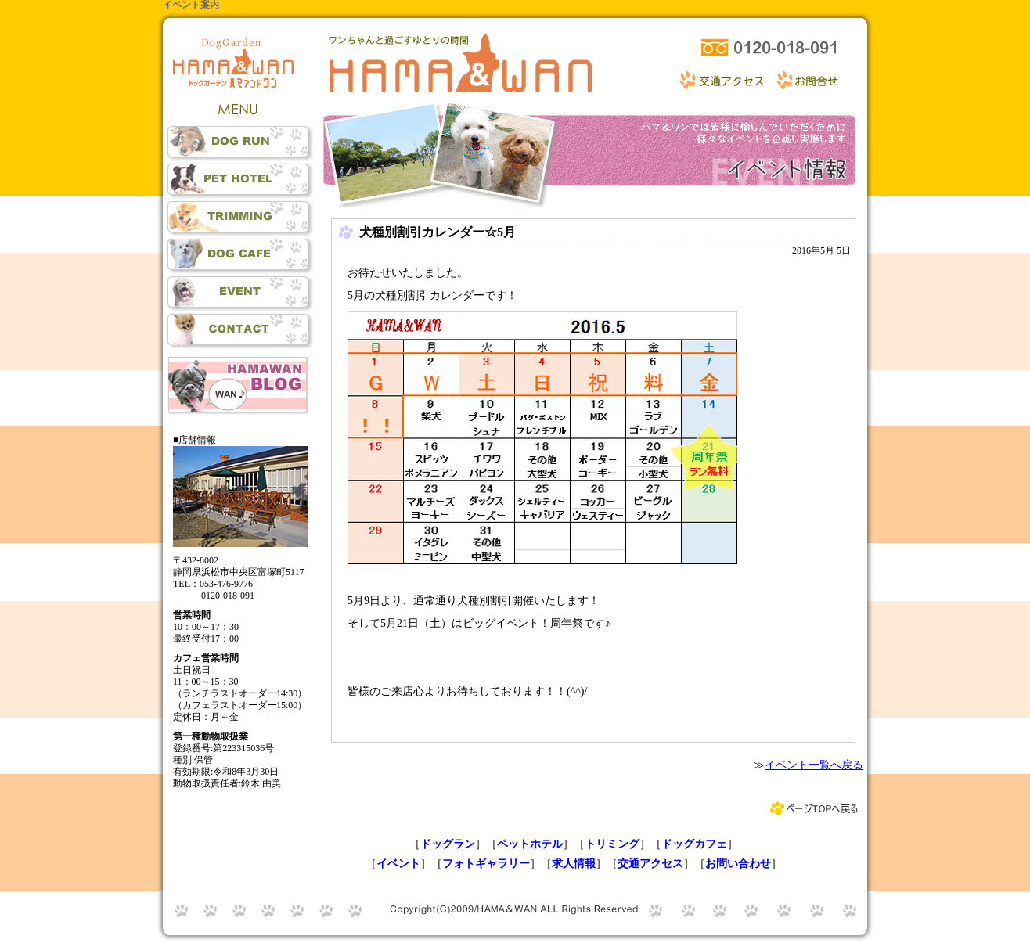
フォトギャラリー (486, 863)
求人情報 (574, 863)
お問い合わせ (738, 863)
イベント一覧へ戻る (814, 765)
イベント (398, 863)
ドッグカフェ (694, 844)
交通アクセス (650, 863)
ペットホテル (530, 844)
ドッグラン (447, 844)
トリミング (612, 844)
